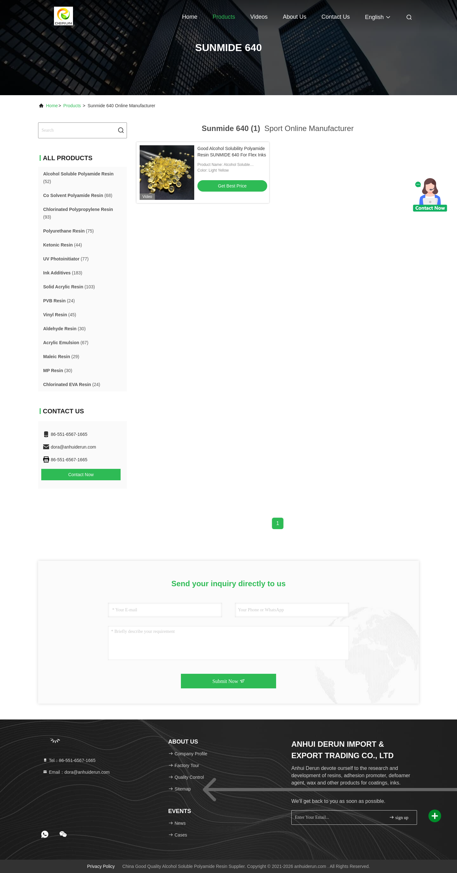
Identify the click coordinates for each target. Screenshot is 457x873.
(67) (65, 342)
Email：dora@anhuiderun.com (76, 772)
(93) (78, 213)
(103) (69, 286)
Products (224, 17)
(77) (66, 258)
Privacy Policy (101, 866)
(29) (61, 356)
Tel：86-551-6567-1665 (69, 760)
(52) (78, 177)
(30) (64, 328)
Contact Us (335, 17)
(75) (68, 230)
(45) (59, 314)
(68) (77, 195)
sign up (398, 817)
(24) (59, 300)
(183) (62, 272)
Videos (259, 17)
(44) (62, 244)
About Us (294, 17)
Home (189, 17)
